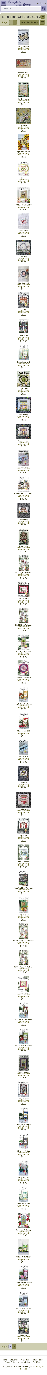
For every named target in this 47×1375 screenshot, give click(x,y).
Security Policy (24, 1362)
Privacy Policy (10, 1362)
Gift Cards (14, 1360)
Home (4, 1360)
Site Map (36, 1362)
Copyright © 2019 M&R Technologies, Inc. (19, 1366)
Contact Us (25, 1360)
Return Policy (37, 1360)
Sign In (41, 3)
